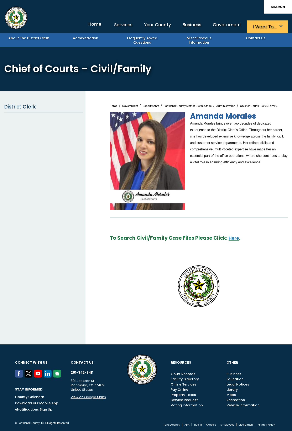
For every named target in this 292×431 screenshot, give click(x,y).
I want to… (265, 26)
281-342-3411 (82, 373)
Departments (151, 106)
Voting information (187, 405)
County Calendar (29, 397)
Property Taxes (183, 395)
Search (278, 6)
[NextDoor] (58, 376)
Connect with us (31, 362)
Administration (87, 40)
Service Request (184, 400)
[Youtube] (39, 376)
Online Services (183, 384)
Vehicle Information (243, 405)
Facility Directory (185, 379)
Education (235, 379)
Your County (151, 26)
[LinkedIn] (48, 376)
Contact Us (257, 40)
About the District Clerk (30, 40)
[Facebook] (20, 376)
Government (225, 26)
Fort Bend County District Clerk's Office (188, 106)
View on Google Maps (88, 397)
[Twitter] (29, 376)
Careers (211, 424)
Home (82, 26)
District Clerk (43, 107)
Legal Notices (237, 384)
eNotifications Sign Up (33, 409)
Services (114, 26)
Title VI (198, 424)
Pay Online (179, 389)
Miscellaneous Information (200, 40)
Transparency (171, 424)
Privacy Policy (266, 424)
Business (188, 26)
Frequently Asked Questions (144, 40)
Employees (227, 424)
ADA (186, 424)
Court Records (183, 374)
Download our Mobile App (36, 403)
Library (232, 389)
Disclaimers (246, 424)
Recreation (235, 400)
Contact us (82, 362)
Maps (231, 395)
